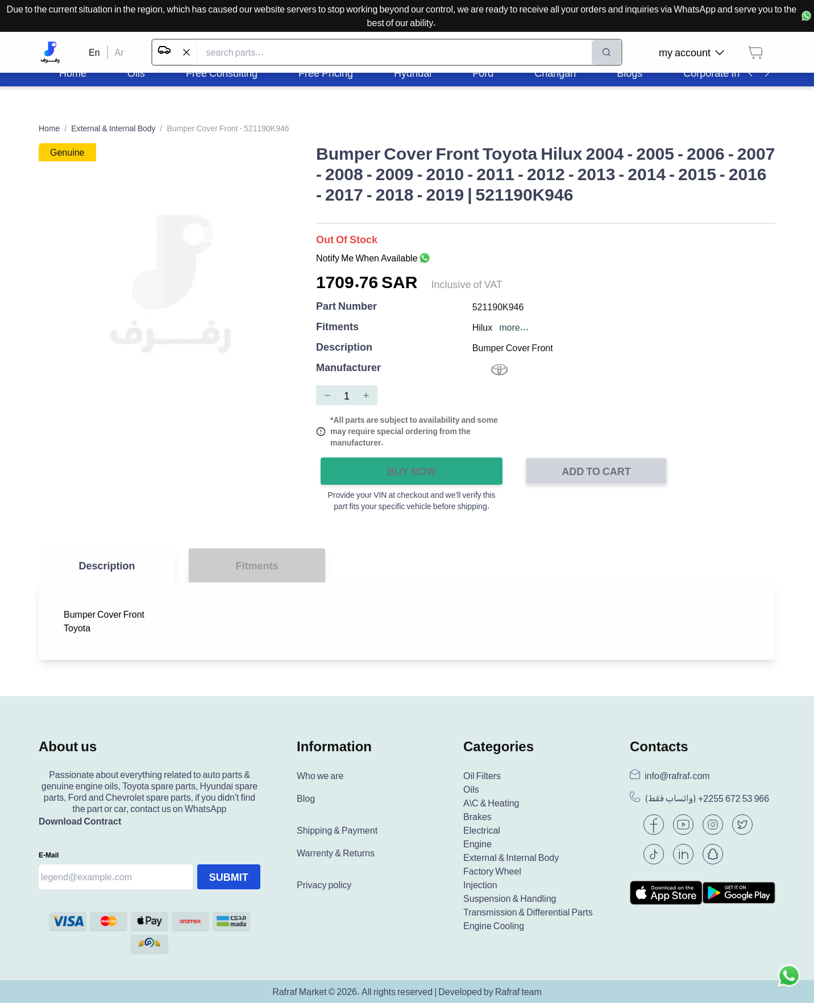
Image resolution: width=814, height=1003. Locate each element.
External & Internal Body (113, 128)
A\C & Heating (491, 803)
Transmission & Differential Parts (528, 912)
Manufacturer (348, 368)
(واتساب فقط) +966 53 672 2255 (707, 798)
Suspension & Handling (509, 898)
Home (49, 128)
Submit (228, 877)
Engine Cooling (493, 925)
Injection (480, 884)
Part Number (346, 306)
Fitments (337, 327)
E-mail (49, 855)
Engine (477, 844)
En (94, 52)
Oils (471, 789)
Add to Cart (596, 471)
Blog (306, 798)
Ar (119, 52)
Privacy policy (324, 884)
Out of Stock (346, 239)
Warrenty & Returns (336, 853)
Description (344, 347)
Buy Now (411, 471)
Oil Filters (482, 775)
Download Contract (80, 821)
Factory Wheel (492, 871)
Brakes (477, 816)
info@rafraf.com (677, 775)
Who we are (320, 775)
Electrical (481, 830)
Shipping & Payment (337, 830)
